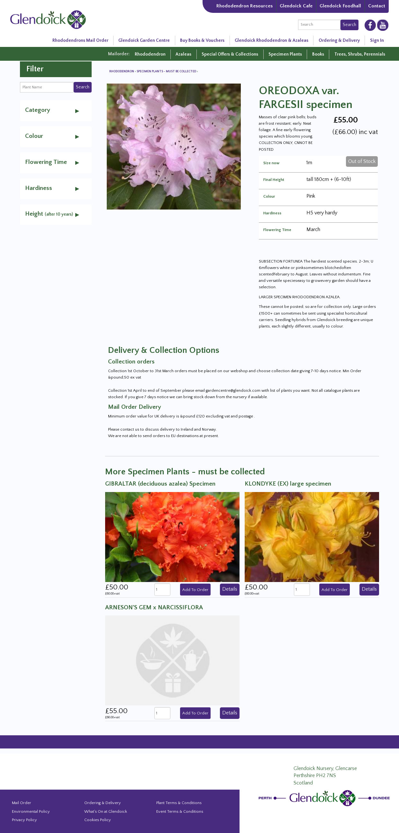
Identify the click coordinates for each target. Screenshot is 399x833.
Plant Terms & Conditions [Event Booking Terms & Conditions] (179, 803)
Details (229, 589)
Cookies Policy (97, 820)
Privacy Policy (24, 820)
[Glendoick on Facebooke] (370, 25)
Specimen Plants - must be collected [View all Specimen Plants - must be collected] (167, 71)
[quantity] (162, 589)
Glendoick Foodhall (340, 6)
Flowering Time (277, 230)
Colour (269, 197)
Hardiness (272, 213)
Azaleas (183, 54)
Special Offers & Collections (230, 54)
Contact (376, 6)
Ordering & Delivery (339, 40)
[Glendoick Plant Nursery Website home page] (325, 798)
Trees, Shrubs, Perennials (359, 54)
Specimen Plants (285, 54)
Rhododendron (150, 54)
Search (349, 24)
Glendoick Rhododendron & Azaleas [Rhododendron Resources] (271, 40)
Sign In (377, 40)
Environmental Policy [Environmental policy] (31, 811)
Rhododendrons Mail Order (80, 40)
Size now (271, 163)
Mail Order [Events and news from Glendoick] (21, 803)
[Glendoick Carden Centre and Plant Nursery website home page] (48, 19)
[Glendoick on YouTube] (382, 25)
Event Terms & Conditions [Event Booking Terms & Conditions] (179, 811)
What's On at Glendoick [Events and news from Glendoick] (105, 811)
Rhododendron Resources (244, 6)
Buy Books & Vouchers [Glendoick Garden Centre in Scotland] (202, 40)
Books (318, 54)
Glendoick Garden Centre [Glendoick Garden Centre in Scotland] (144, 40)
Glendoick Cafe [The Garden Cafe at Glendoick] (296, 6)
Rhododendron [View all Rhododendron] (122, 71)
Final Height (273, 180)
